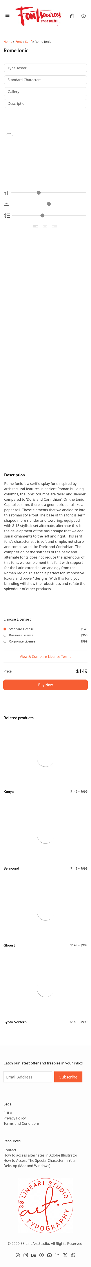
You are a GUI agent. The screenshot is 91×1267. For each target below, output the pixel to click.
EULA (8, 1112)
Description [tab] (17, 103)
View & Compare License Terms (45, 656)
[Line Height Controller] (49, 215)
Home (8, 41)
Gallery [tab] (13, 91)
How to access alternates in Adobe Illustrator (40, 1155)
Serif (28, 41)
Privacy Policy (15, 1118)
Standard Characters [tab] (25, 79)
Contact (10, 1150)
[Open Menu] (7, 16)
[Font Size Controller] (48, 192)
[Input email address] (28, 1077)
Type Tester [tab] (17, 68)
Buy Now (45, 684)
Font (18, 41)
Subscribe (68, 1077)
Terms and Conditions (22, 1123)
